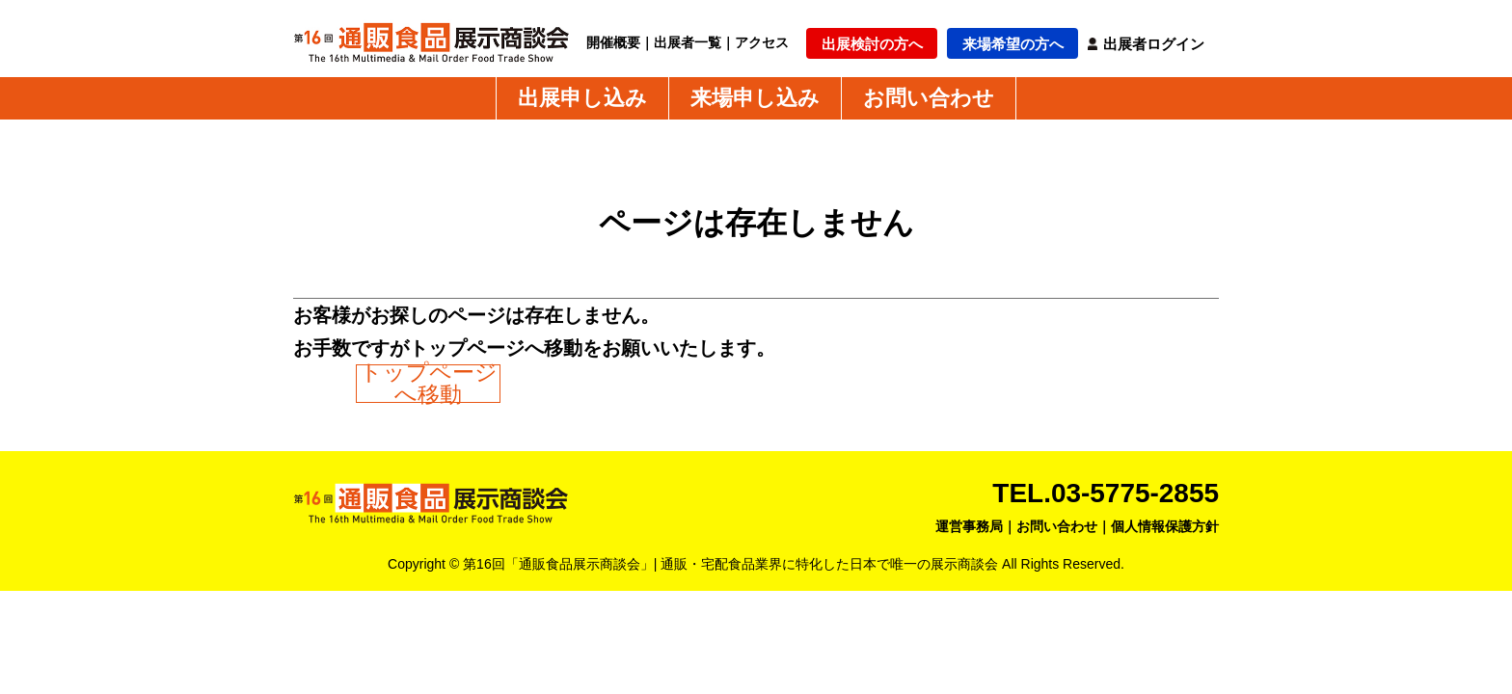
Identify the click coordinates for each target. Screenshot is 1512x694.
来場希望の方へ (1013, 44)
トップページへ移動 (429, 383)
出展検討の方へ (872, 44)
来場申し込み (755, 98)
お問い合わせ (928, 98)
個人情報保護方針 (1165, 526)
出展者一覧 (687, 42)
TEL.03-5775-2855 (1105, 493)
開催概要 (613, 42)
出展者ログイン (1153, 44)
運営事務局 (969, 526)
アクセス (762, 42)
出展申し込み (582, 98)
